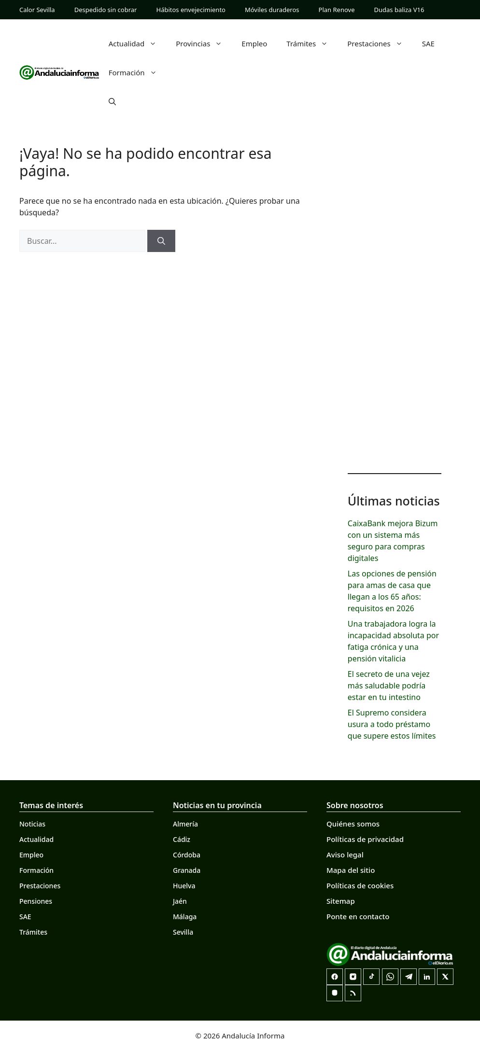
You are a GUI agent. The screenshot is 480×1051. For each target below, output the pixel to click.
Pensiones (35, 901)
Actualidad (138, 43)
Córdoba (186, 854)
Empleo (254, 43)
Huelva (184, 885)
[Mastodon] (334, 993)
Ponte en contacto (357, 916)
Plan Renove (337, 9)
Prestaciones (379, 43)
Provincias (204, 43)
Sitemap (340, 901)
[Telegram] (408, 976)
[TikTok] (371, 976)
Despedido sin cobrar (105, 9)
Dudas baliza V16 (399, 9)
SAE (428, 43)
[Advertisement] (394, 309)
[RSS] (353, 993)
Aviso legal (345, 854)
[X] (445, 976)
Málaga (185, 916)
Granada (186, 870)
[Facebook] (334, 976)
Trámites (312, 43)
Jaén (180, 901)
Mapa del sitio (350, 870)
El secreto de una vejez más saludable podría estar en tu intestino (389, 685)
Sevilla (183, 932)
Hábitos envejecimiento (191, 9)
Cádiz (181, 839)
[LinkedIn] (427, 976)
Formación (138, 72)
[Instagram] (353, 976)
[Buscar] (161, 241)
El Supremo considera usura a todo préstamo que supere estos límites (392, 724)
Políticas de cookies (360, 885)
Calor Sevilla (37, 9)
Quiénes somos (353, 823)
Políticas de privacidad (365, 839)
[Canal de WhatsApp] (390, 976)
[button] (112, 101)
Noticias (32, 823)
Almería (185, 823)
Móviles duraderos (272, 9)
